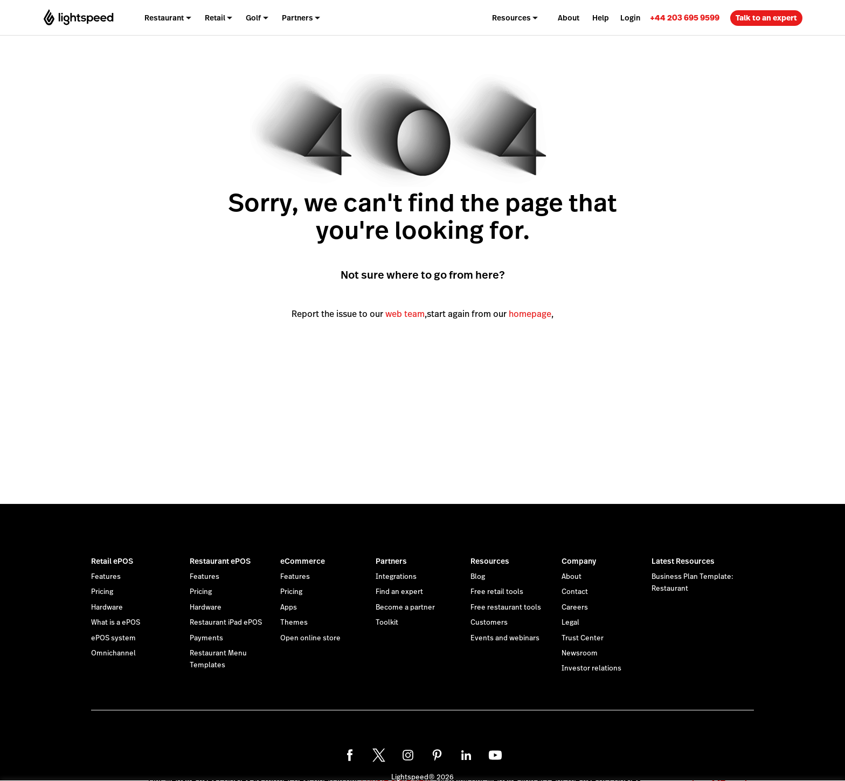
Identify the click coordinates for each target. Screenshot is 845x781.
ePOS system (113, 638)
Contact (575, 592)
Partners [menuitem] (297, 17)
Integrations (396, 577)
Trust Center (583, 638)
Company (579, 561)
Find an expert (399, 592)
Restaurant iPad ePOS (226, 622)
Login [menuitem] (630, 17)
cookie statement (396, 767)
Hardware (107, 607)
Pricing (102, 592)
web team (405, 314)
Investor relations (591, 668)
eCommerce (302, 561)
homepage (530, 314)
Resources (489, 561)
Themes (294, 622)
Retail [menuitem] (215, 17)
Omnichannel (113, 653)
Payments (206, 638)
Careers (575, 607)
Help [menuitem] (600, 17)
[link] (684, 17)
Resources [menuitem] (511, 17)
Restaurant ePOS (220, 561)
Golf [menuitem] (253, 17)
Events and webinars (504, 638)
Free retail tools (496, 592)
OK (719, 766)
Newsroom (580, 653)
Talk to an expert (766, 17)
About (571, 577)
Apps (288, 607)
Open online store (310, 638)
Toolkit (387, 622)
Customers (489, 622)
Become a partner (405, 607)
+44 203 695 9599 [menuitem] (684, 17)
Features (106, 577)
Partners (391, 561)
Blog (477, 577)
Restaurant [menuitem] (164, 17)
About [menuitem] (568, 17)
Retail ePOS (112, 561)
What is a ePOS (115, 622)
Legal (570, 622)
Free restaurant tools (505, 607)
